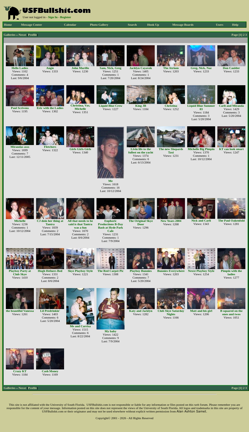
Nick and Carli (201, 220)
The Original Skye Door (141, 222)
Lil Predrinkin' (50, 310)
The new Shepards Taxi (171, 150)
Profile (32, 34)
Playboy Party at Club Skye (20, 272)
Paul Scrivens (20, 108)
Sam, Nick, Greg (110, 68)
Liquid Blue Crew (110, 105)
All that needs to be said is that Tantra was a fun (80, 224)
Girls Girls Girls (80, 149)
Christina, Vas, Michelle (80, 107)
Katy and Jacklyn (140, 310)
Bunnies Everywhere (170, 270)
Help (235, 24)
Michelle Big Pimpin (201, 149)
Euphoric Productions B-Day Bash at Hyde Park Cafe (110, 225)
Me (110, 180)
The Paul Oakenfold (231, 220)
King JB (140, 105)
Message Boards (183, 24)
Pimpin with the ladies (231, 272)
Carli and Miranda (231, 105)
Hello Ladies (20, 68)
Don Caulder (231, 68)
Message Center (31, 24)
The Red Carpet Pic (110, 270)
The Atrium (170, 68)
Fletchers (50, 146)
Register (65, 17)
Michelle (19, 220)
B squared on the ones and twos (231, 312)
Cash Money (50, 371)
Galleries (9, 34)
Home (8, 24)
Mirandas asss (20, 146)
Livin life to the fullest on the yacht (140, 150)
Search (132, 24)
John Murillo (80, 68)
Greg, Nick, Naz (201, 68)
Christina (171, 105)
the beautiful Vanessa (20, 310)
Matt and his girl (201, 310)
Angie (50, 68)
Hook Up (153, 24)
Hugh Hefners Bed (50, 270)
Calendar (70, 24)
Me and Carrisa (80, 326)
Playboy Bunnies (141, 270)
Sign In (53, 17)
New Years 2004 (171, 220)
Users (219, 24)
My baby (110, 331)
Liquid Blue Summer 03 (201, 107)
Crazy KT (19, 371)
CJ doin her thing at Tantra (50, 222)
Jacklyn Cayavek (141, 68)
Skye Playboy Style (80, 270)
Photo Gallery (99, 24)
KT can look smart (231, 149)
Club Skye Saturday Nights (171, 312)
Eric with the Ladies (50, 108)
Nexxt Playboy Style (201, 270)
